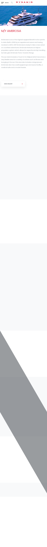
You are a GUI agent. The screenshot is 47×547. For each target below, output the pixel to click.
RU (36, 2)
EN (31, 2)
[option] (23, 16)
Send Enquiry (8, 84)
